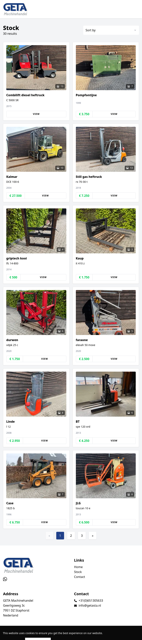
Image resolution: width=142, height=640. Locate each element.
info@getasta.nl (90, 605)
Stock (78, 572)
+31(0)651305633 (91, 600)
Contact (79, 577)
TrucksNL (23, 635)
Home (78, 567)
